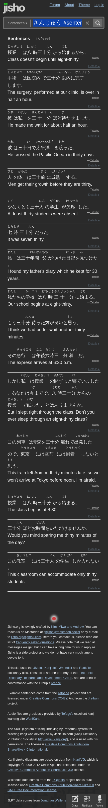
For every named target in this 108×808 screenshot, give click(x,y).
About (69, 5)
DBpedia (58, 780)
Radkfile (85, 668)
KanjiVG (79, 759)
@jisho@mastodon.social (62, 632)
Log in (99, 5)
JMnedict (65, 668)
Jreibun (93, 698)
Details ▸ (94, 66)
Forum (55, 5)
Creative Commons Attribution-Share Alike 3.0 (40, 770)
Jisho (14, 8)
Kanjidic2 (50, 668)
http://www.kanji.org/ (52, 739)
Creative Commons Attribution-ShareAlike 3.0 (61, 785)
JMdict (38, 668)
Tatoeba (94, 57)
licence (56, 683)
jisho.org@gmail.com (26, 637)
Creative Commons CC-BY (48, 698)
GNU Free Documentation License (32, 790)
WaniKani (32, 719)
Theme (84, 5)
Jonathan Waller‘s (53, 800)
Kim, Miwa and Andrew (67, 627)
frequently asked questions (35, 642)
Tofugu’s (67, 713)
